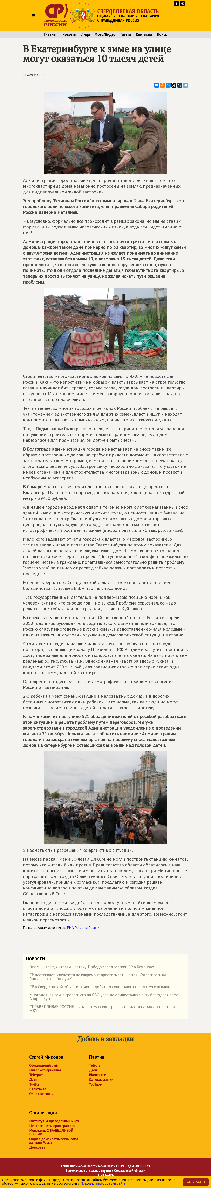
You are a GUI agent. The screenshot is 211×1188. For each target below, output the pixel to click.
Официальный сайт (44, 1065)
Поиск (162, 34)
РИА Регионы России (83, 927)
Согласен (196, 1182)
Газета (126, 34)
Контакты (144, 34)
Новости (69, 34)
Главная (50, 34)
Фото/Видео (105, 34)
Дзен (33, 1079)
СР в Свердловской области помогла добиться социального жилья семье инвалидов (100, 987)
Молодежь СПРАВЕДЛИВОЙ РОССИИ (51, 1132)
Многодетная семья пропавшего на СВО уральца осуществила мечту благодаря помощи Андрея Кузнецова (104, 997)
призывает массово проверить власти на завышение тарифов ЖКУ (103, 1009)
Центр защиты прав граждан (52, 1126)
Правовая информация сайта (102, 1183)
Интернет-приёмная (45, 1070)
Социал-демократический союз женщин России (53, 1141)
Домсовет (37, 1147)
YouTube (95, 1084)
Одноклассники (41, 1094)
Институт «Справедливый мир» (54, 1121)
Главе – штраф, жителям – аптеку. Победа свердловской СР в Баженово (89, 967)
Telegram (36, 1075)
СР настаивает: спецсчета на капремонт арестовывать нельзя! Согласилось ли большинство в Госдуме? (95, 977)
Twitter (35, 1084)
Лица (85, 34)
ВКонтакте (37, 1089)
